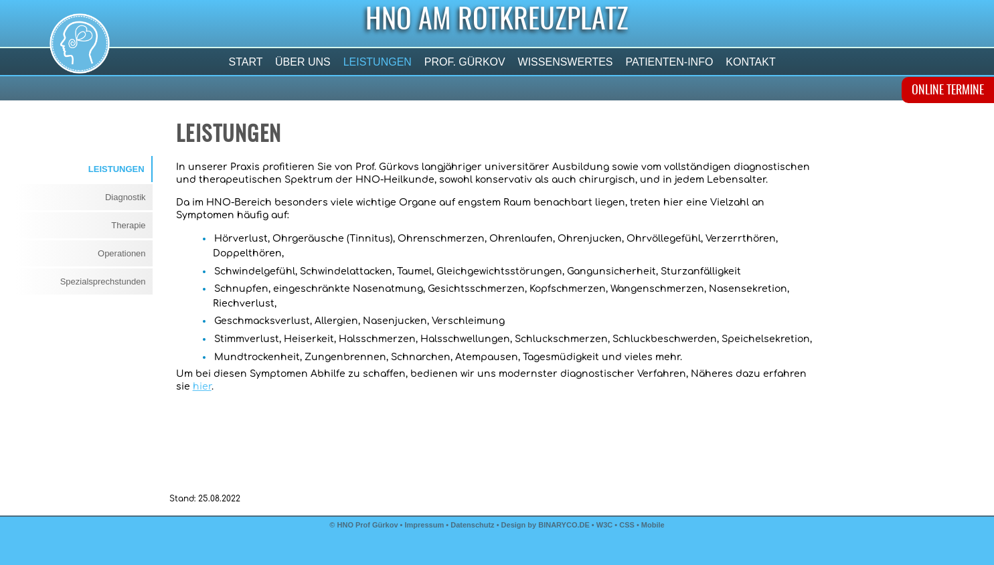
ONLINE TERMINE (948, 91)
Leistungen (377, 62)
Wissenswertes (565, 62)
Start (246, 62)
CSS (628, 525)
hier (202, 386)
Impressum (424, 525)
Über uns (303, 62)
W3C (605, 525)
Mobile (653, 525)
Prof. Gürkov (464, 62)
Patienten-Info (669, 62)
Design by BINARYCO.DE (545, 525)
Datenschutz (472, 525)
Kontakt (750, 62)
